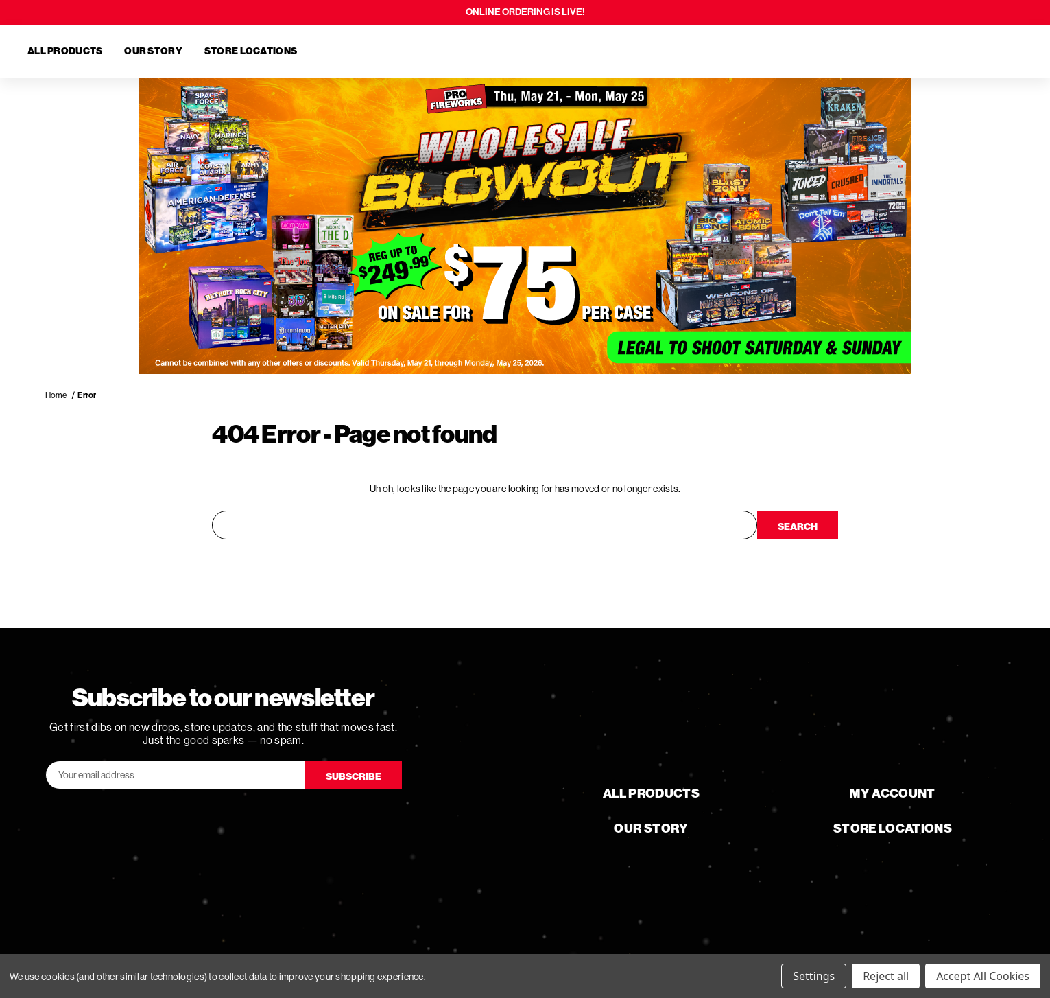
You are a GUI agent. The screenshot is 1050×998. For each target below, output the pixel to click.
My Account (892, 793)
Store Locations (250, 51)
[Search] (943, 51)
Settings (814, 976)
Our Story (153, 51)
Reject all (886, 976)
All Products (64, 51)
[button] (525, 226)
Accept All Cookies (982, 976)
